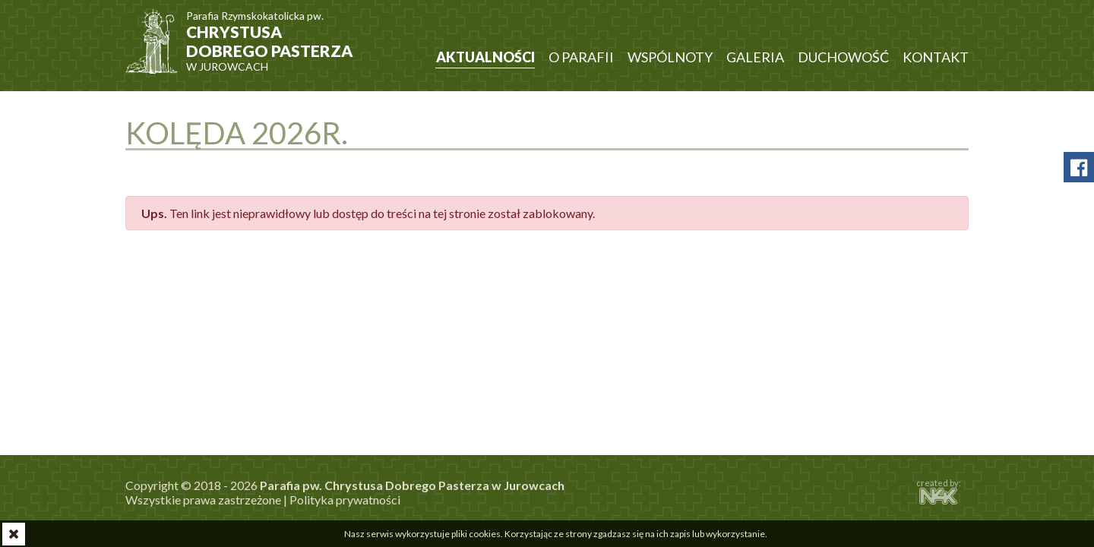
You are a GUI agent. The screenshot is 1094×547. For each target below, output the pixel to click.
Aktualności (485, 57)
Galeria (755, 57)
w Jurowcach (273, 33)
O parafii (581, 57)
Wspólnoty (670, 57)
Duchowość (843, 57)
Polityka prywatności (344, 499)
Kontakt (936, 57)
